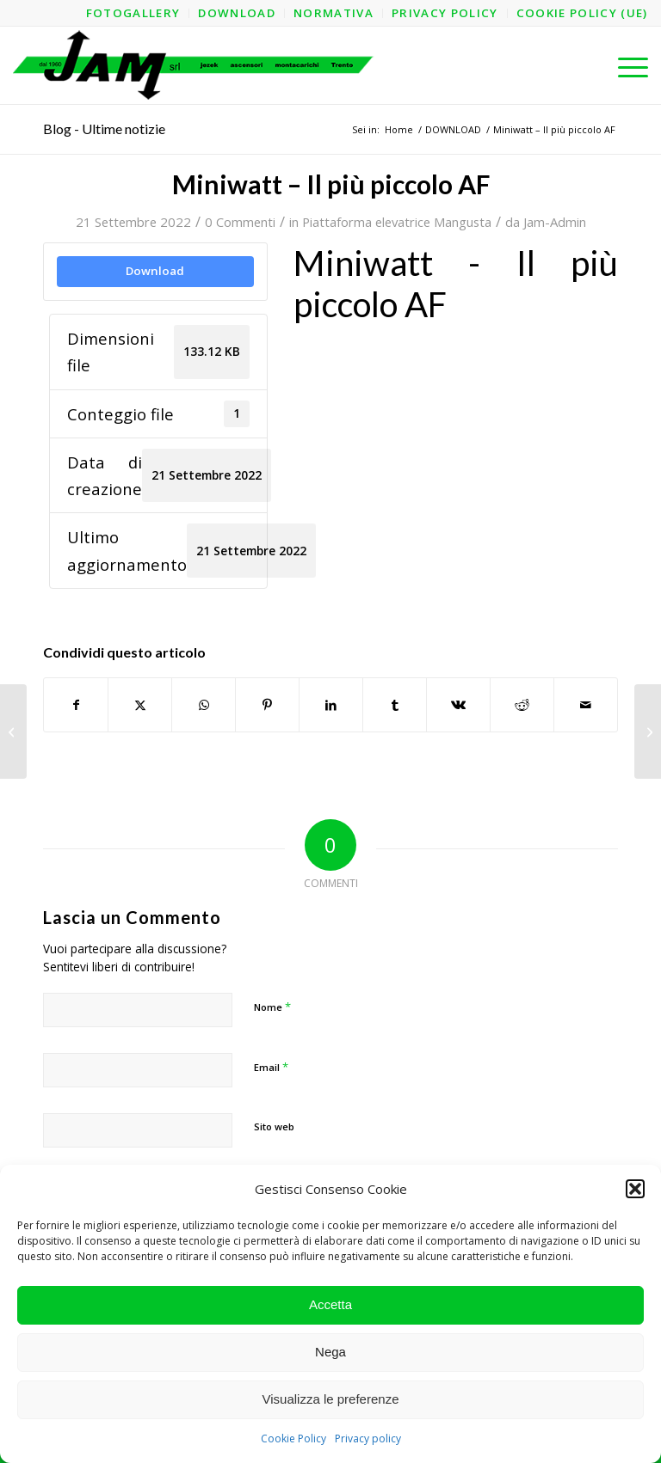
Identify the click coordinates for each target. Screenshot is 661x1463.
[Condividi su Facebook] (76, 705)
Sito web (274, 1126)
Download (155, 271)
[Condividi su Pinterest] (267, 705)
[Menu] (624, 65)
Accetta (330, 1304)
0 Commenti (240, 221)
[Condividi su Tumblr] (394, 705)
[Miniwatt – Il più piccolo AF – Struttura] (13, 731)
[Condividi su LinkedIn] (331, 705)
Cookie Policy (293, 1438)
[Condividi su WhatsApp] (203, 705)
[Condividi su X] (139, 705)
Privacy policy (368, 1438)
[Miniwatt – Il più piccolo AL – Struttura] (647, 731)
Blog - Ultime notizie (104, 128)
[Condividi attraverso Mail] (585, 705)
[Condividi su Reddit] (522, 705)
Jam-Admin (554, 221)
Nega (330, 1351)
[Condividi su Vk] (458, 705)
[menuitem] (133, 13)
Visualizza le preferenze (331, 1399)
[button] (635, 1188)
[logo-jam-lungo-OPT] (194, 65)
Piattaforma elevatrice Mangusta (396, 221)
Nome (272, 1006)
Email (271, 1066)
